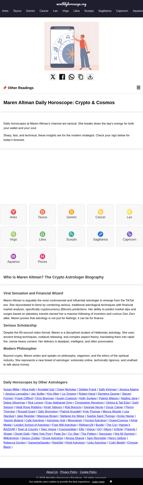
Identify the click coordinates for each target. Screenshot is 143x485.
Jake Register (26, 416)
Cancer (43, 10)
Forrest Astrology (95, 420)
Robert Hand (87, 393)
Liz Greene (69, 393)
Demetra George (109, 393)
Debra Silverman (14, 402)
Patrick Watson (109, 398)
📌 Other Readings (71, 87)
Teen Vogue (48, 429)
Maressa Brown (47, 416)
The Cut (111, 425)
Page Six (60, 433)
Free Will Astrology (64, 425)
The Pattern (89, 433)
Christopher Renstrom (89, 402)
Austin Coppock (66, 398)
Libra (77, 10)
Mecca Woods (112, 411)
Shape (7, 433)
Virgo (65, 10)
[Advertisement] (71, 176)
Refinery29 (86, 425)
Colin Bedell (117, 442)
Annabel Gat (46, 389)
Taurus (17, 10)
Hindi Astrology (75, 442)
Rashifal (57, 442)
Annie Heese (125, 416)
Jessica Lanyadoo (17, 393)
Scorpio (89, 10)
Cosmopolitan (68, 429)
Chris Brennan (44, 398)
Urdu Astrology (97, 442)
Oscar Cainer (114, 407)
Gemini (30, 10)
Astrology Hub (56, 420)
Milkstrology (11, 438)
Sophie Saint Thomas (101, 416)
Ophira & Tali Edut (118, 402)
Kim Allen (53, 393)
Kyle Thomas (91, 411)
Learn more (98, 481)
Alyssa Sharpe (74, 438)
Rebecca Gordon (14, 442)
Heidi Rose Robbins (29, 407)
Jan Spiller (38, 393)
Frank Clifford (24, 398)
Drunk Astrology (52, 438)
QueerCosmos (118, 420)
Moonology (75, 420)
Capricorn (122, 10)
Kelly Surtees (88, 398)
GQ (99, 429)
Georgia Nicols (93, 407)
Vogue (90, 429)
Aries (5, 10)
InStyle (118, 429)
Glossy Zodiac (30, 438)
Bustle (100, 425)
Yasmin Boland (13, 420)
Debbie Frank (87, 389)
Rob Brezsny (73, 407)
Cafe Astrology (35, 420)
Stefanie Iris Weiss (72, 416)
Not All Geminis (125, 433)
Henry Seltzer (117, 438)
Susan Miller (11, 389)
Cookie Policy (88, 472)
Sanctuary (105, 433)
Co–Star (73, 433)
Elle (81, 429)
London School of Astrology (32, 425)
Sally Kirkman (108, 389)
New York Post (42, 433)
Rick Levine (35, 402)
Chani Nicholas (66, 389)
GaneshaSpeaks (39, 442)
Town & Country (28, 429)
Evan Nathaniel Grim (59, 402)
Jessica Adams (129, 389)
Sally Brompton (48, 411)
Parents (130, 429)
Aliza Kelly (28, 389)
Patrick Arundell (70, 411)
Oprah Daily (22, 433)
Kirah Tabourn (53, 407)
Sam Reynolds (96, 438)
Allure (107, 429)
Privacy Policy (69, 472)
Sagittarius (104, 10)
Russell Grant (26, 411)
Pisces (42, 258)
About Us (52, 472)
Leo (55, 10)
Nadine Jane (129, 398)
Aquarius (13, 258)
